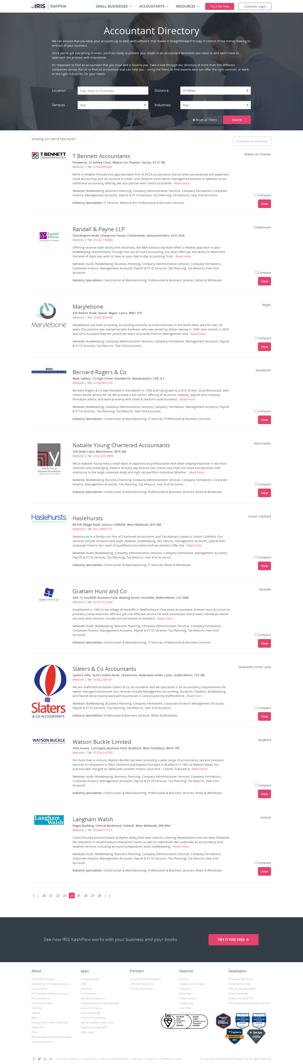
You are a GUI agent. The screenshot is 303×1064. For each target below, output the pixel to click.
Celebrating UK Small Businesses (51, 984)
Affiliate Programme (142, 984)
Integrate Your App (240, 984)
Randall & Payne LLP (99, 229)
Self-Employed (187, 1013)
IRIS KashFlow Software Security (50, 993)
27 (92, 896)
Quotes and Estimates (192, 984)
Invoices (184, 979)
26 (85, 896)
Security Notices (41, 998)
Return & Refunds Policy (115, 1059)
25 (78, 896)
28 (99, 896)
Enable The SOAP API (241, 998)
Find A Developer (239, 993)
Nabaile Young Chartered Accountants (121, 445)
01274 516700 (103, 753)
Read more (181, 183)
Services (58, 105)
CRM (83, 984)
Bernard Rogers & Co (99, 372)
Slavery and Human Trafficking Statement (50, 1025)
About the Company (43, 979)
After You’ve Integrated (242, 989)
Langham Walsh (93, 819)
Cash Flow (185, 1008)
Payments (86, 989)
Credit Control (187, 998)
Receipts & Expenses (93, 998)
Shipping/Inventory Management (100, 1003)
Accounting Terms (42, 1042)
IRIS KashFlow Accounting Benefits (51, 1037)
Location (59, 90)
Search (237, 120)
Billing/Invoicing (90, 979)
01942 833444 (103, 317)
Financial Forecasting (93, 1017)
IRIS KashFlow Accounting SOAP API (249, 1003)
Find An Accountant (141, 989)
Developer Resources (241, 979)
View (264, 204)
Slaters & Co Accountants (104, 668)
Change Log (186, 1003)
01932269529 (102, 167)
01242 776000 (103, 240)
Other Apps (87, 1032)
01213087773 (102, 529)
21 (51, 896)
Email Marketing (90, 1013)
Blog (34, 1017)
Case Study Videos (42, 1003)
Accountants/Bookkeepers (145, 979)
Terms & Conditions (67, 1059)
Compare (263, 195)
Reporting (185, 993)
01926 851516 (103, 383)
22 (58, 896)
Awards (36, 1013)
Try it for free (232, 939)
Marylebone (88, 306)
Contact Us (151, 1059)
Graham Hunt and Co (100, 591)
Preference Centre (171, 1059)
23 (64, 896)
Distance (162, 90)
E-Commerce (88, 993)
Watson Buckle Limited (102, 742)
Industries (163, 105)
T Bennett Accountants (101, 156)
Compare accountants (252, 141)
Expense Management (94, 1027)
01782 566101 (103, 679)
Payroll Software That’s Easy (97, 1022)
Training (36, 1008)
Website (78, 167)
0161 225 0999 (103, 456)
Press (35, 1032)
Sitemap (137, 1059)
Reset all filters (205, 120)
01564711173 (102, 830)
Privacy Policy (39, 989)
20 (44, 896)
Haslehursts (88, 518)
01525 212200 (103, 602)
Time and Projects (91, 1008)
